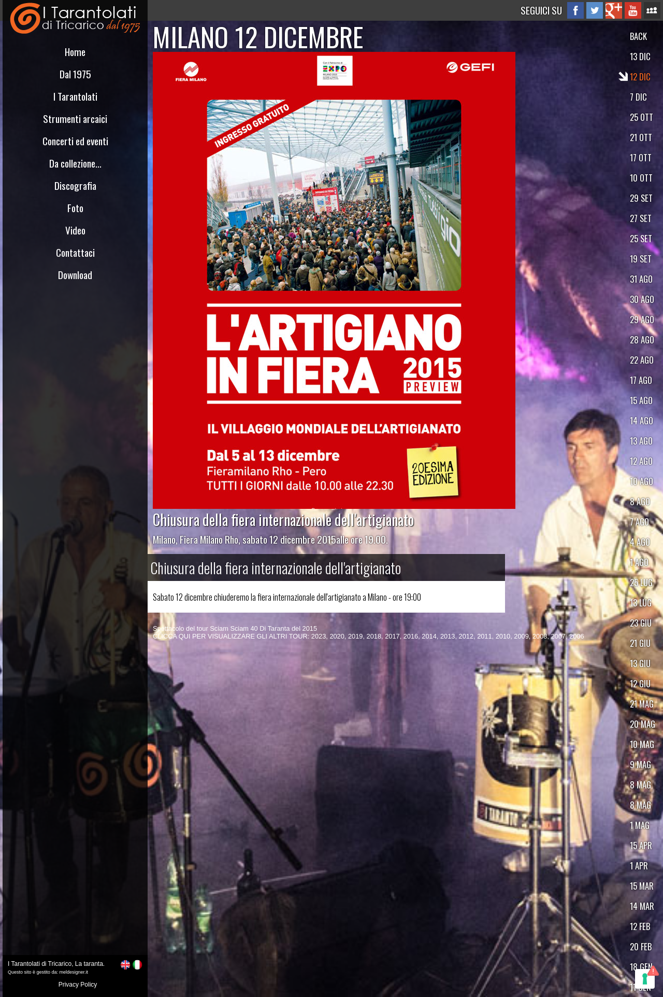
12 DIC (640, 76)
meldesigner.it (74, 972)
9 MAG (640, 764)
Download (75, 274)
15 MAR (642, 885)
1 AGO (639, 562)
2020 (336, 636)
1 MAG (640, 825)
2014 (429, 636)
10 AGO (641, 481)
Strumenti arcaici (75, 118)
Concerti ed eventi (75, 140)
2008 (539, 636)
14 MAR (642, 905)
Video (75, 230)
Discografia (75, 185)
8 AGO (640, 501)
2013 (447, 636)
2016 (410, 636)
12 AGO (641, 460)
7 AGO (639, 521)
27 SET (641, 218)
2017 (392, 636)
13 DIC (640, 56)
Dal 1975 (75, 73)
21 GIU (640, 642)
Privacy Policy (78, 984)
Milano (164, 539)
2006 (576, 636)
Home (75, 51)
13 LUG (641, 602)
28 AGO (642, 339)
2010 (503, 636)
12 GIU (640, 683)
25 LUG (641, 582)
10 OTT (641, 177)
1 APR (639, 865)
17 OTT (641, 157)
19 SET (641, 258)
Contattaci (75, 252)
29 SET (641, 197)
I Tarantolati (75, 96)
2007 (558, 636)
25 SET (641, 238)
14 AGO (641, 420)
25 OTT (641, 116)
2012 (466, 636)
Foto (75, 207)
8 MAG (640, 784)
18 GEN (641, 966)
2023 (318, 636)
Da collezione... (75, 163)
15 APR (641, 845)
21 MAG (642, 703)
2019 (355, 636)
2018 (374, 636)
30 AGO (642, 299)
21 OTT (641, 137)
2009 (521, 636)
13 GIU (640, 663)
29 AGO (642, 319)
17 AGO (641, 379)
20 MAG (642, 723)
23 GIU (641, 622)
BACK (638, 36)
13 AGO (641, 440)
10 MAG (642, 744)
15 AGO (641, 400)
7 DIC (638, 96)
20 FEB (641, 946)
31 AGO (641, 278)
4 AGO (640, 541)
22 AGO (642, 359)
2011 (484, 636)
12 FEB (640, 926)
